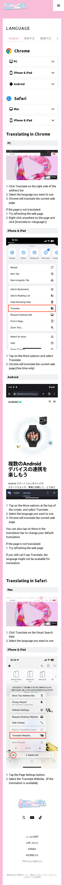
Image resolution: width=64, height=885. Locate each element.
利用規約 (32, 849)
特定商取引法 (32, 855)
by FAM (37, 877)
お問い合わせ (32, 843)
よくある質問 (32, 837)
